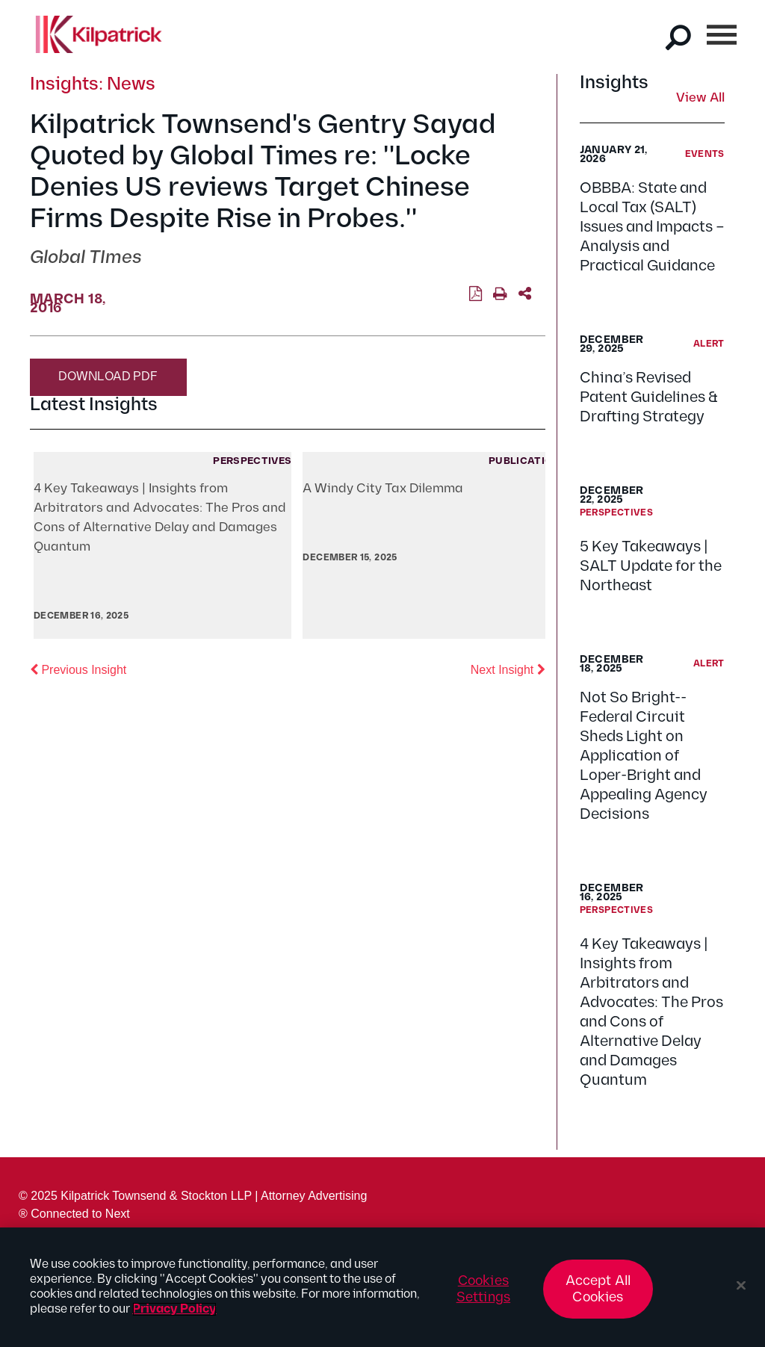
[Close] (741, 1285)
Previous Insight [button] (78, 668)
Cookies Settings (483, 1289)
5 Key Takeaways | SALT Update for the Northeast (651, 566)
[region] (382, 1287)
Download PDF (108, 377)
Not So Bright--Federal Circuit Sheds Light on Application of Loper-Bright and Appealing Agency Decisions (643, 756)
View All (700, 98)
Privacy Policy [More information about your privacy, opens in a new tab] (174, 1309)
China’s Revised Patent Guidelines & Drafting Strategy (649, 397)
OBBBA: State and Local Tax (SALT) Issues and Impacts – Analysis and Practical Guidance (652, 227)
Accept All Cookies (598, 1289)
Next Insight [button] (508, 668)
